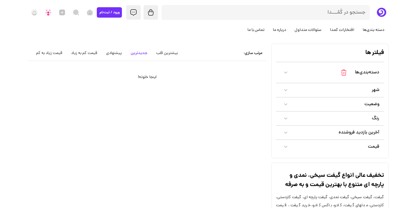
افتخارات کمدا (342, 30)
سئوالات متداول (308, 30)
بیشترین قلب (167, 53)
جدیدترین (139, 53)
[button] (330, 72)
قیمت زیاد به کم (49, 53)
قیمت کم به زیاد (84, 53)
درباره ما (279, 30)
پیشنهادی (114, 53)
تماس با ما (256, 30)
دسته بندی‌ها (374, 30)
